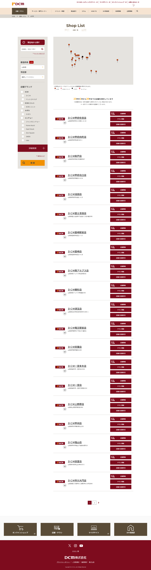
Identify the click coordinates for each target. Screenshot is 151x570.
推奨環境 (84, 562)
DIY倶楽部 (106, 11)
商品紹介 (73, 11)
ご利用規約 (75, 562)
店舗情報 (123, 114)
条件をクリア (41, 156)
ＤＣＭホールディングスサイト (86, 2)
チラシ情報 (120, 119)
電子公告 (91, 562)
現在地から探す (34, 42)
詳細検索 (37, 148)
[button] (74, 65)
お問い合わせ (133, 2)
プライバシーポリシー (63, 562)
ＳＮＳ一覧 (75, 551)
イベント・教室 (59, 11)
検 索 (33, 162)
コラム (84, 11)
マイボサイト (104, 2)
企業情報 (129, 11)
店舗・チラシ (20, 11)
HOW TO (94, 11)
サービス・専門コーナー (39, 11)
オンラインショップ (118, 2)
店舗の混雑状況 (120, 124)
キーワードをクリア (39, 53)
